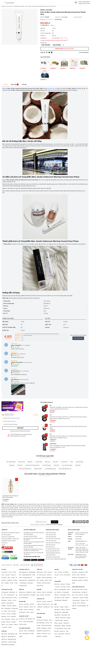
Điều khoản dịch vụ (50, 546)
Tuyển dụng (4, 542)
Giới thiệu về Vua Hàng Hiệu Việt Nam (10, 532)
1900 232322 (86, 3)
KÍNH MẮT (39, 589)
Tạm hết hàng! (64, 48)
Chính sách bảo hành (51, 534)
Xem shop (20, 428)
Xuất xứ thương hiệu (9, 327)
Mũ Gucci (47, 461)
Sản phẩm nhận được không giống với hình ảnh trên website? (34, 542)
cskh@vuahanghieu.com (81, 541)
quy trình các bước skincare (32, 465)
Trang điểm (65, 17)
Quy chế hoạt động (6, 534)
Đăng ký (28, 431)
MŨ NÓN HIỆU (22, 601)
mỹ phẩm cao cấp (52, 88)
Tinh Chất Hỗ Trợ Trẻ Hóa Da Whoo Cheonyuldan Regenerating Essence (10, 496)
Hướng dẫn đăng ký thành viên (53, 552)
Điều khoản (16, 565)
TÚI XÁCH (4, 569)
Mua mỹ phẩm (79, 461)
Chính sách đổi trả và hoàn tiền (53, 538)
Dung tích (48, 324)
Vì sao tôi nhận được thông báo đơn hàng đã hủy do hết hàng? (33, 546)
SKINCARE (4, 631)
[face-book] (74, 521)
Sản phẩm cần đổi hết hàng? (30, 536)
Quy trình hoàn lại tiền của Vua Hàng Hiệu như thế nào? (33, 553)
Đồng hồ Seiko (38, 468)
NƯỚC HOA (39, 569)
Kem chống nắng (11, 461)
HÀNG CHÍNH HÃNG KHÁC (78, 586)
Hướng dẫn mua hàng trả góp (53, 557)
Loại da (47, 327)
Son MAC (55, 461)
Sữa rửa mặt (21, 461)
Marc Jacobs (9, 6)
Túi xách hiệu (38, 461)
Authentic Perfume (9, 414)
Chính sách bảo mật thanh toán (53, 542)
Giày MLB (77, 465)
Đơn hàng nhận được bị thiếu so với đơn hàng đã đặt (33, 539)
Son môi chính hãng (67, 465)
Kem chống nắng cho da (65, 468)
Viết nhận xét (78, 338)
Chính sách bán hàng (51, 532)
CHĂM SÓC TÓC (40, 598)
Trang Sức (19, 465)
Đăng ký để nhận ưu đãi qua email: (10, 522)
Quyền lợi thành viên (50, 555)
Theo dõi (36, 414)
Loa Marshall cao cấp (50, 468)
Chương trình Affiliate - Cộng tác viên (10, 538)
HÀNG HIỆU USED (41, 613)
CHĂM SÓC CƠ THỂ (23, 616)
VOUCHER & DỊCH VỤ (24, 569)
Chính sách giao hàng (51, 536)
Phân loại (5, 330)
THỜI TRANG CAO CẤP (7, 589)
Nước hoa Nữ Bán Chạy (25, 468)
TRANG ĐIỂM (57, 581)
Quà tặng (11, 465)
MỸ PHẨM (39, 617)
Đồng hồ (30, 461)
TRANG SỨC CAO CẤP (77, 569)
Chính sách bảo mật (50, 544)
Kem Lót (4, 88)
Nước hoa (56, 465)
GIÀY (55, 604)
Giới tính (5, 324)
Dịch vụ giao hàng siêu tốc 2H (53, 550)
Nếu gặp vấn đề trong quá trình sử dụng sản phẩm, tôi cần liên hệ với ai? (33, 549)
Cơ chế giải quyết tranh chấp (52, 548)
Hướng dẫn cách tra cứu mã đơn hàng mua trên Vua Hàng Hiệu (34, 533)
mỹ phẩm (26, 244)
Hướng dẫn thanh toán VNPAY (9, 540)
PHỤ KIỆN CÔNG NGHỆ (24, 628)
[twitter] (83, 521)
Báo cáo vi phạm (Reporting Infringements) (56, 559)
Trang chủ (4, 6)
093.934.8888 (85, 1)
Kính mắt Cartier (47, 465)
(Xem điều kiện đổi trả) (15, 418)
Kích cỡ (47, 321)
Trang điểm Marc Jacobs (19, 6)
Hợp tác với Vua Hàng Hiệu (8, 536)
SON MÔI (56, 569)
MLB (71, 461)
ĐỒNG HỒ (21, 589)
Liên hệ (3, 544)
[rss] (87, 521)
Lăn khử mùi (64, 461)
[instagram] (77, 521)
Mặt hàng (5, 321)
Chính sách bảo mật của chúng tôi (54, 524)
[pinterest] (80, 521)
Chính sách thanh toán (51, 540)
